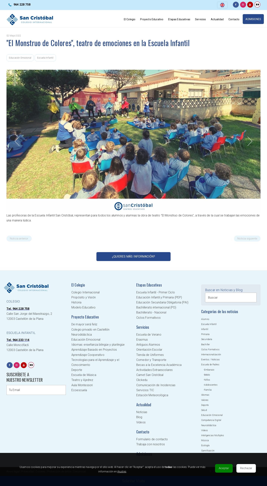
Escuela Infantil (45, 57)
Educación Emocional (20, 57)
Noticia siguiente (247, 238)
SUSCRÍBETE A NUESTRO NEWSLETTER (24, 377)
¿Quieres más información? (133, 256)
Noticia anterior (19, 238)
